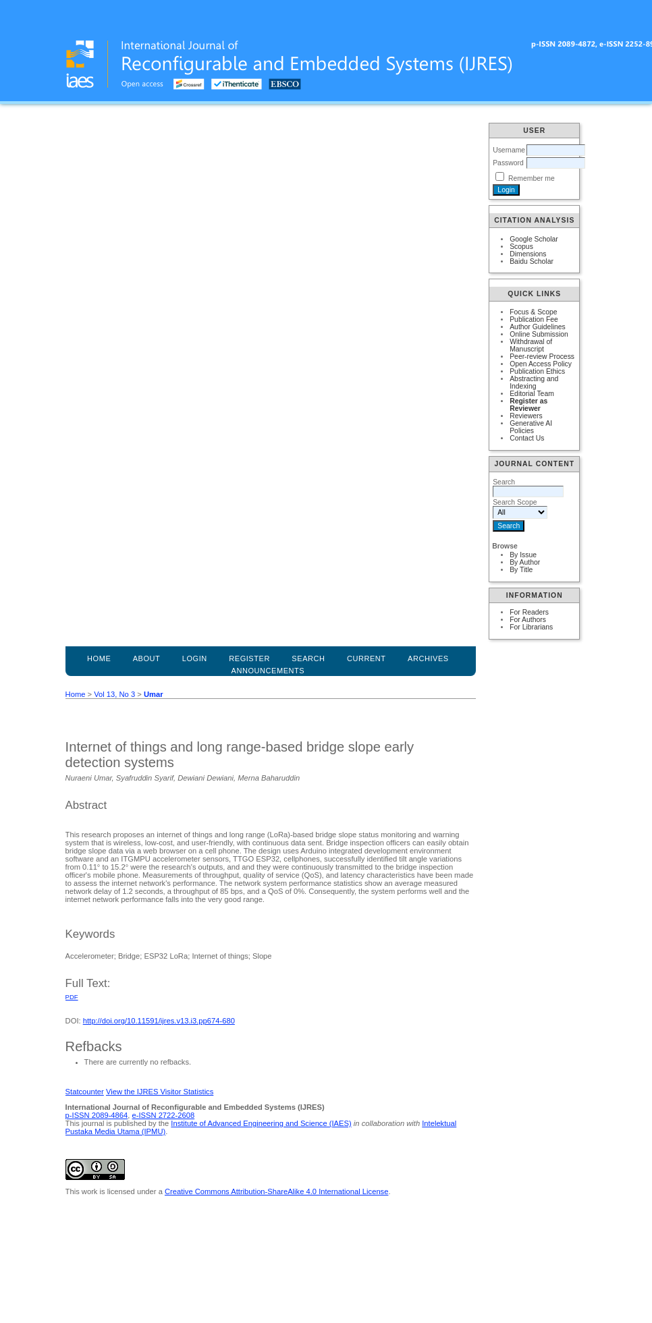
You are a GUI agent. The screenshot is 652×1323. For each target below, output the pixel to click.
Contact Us (527, 438)
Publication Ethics (537, 371)
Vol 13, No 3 (114, 694)
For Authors (528, 619)
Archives (428, 658)
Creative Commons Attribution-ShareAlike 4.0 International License (276, 1191)
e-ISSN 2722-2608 (163, 1115)
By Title (521, 569)
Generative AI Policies (531, 427)
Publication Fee (534, 319)
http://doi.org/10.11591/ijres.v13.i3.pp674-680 (159, 1021)
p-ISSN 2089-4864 (96, 1115)
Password (508, 163)
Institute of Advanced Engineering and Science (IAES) (261, 1123)
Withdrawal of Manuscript (531, 345)
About (147, 658)
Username (509, 150)
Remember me (531, 178)
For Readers (529, 612)
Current (366, 658)
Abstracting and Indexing (534, 382)
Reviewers (526, 416)
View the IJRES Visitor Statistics (159, 1092)
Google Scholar (534, 239)
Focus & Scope (533, 312)
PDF (71, 997)
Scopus (521, 246)
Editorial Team (532, 393)
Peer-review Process (542, 356)
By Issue (523, 555)
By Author (525, 562)
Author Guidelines (538, 327)
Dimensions (528, 254)
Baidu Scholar (531, 261)
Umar (153, 694)
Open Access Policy (541, 364)
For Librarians (531, 627)
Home (99, 658)
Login (194, 658)
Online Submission (539, 334)
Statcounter (84, 1092)
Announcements (268, 671)
